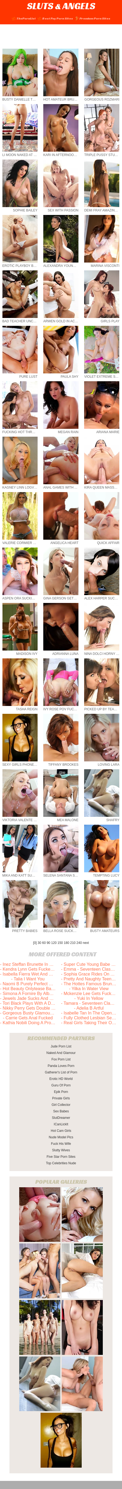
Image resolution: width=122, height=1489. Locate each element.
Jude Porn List (61, 1046)
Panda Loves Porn (61, 1066)
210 (72, 943)
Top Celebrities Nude (61, 1163)
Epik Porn (61, 1092)
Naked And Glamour (60, 1053)
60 (44, 943)
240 (79, 943)
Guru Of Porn (61, 1085)
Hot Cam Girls (61, 1131)
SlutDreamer (61, 1118)
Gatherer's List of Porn (61, 1072)
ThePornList (24, 18)
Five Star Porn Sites (61, 1157)
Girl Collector (61, 1105)
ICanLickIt (61, 1124)
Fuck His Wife (61, 1144)
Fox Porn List (61, 1059)
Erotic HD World (61, 1079)
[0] (35, 943)
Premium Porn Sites (92, 18)
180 (66, 943)
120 (54, 943)
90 (48, 943)
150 (60, 943)
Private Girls (61, 1098)
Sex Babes (61, 1111)
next (86, 943)
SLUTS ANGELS (61, 6)
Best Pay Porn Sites (55, 18)
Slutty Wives (61, 1150)
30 (39, 943)
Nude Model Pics (61, 1137)
